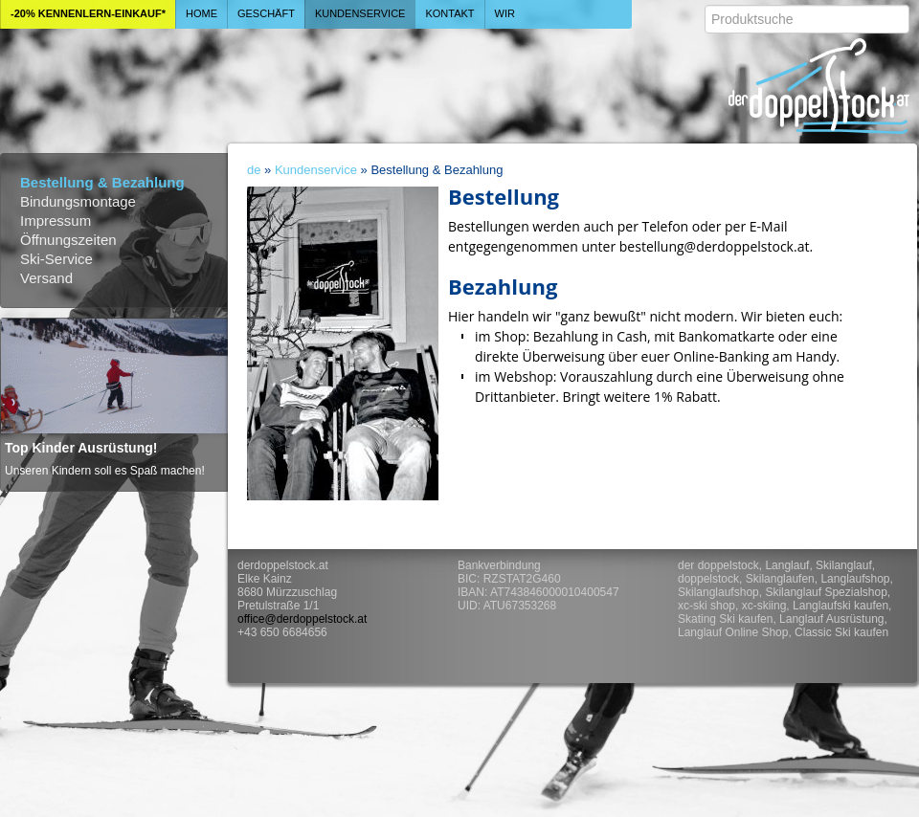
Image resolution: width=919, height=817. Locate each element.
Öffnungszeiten (68, 240)
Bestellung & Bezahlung (102, 182)
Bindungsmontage (78, 201)
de (253, 170)
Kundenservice (360, 13)
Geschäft (266, 13)
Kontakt (449, 13)
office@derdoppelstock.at (302, 619)
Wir (505, 13)
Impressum (55, 220)
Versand (46, 278)
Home (201, 13)
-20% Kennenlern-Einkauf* (88, 13)
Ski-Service (56, 259)
